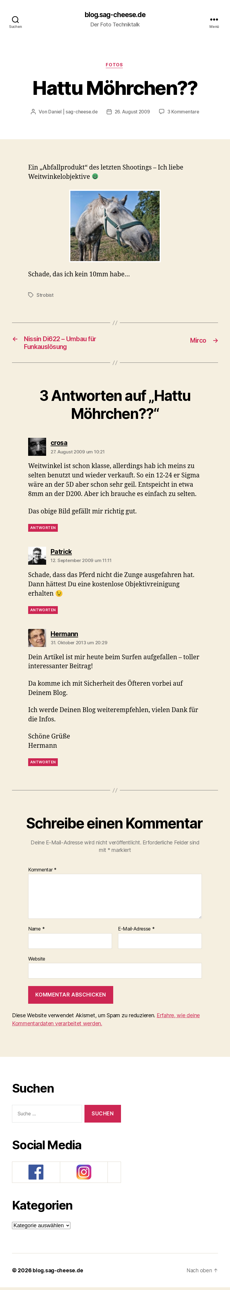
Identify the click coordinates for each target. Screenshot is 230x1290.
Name (36, 932)
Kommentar (42, 872)
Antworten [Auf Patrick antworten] (43, 612)
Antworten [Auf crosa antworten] (43, 530)
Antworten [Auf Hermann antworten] (43, 765)
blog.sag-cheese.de (115, 15)
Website (36, 961)
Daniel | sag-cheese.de (72, 113)
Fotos (115, 66)
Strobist (45, 296)
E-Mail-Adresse (136, 932)
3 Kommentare (185, 113)
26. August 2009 (132, 113)
